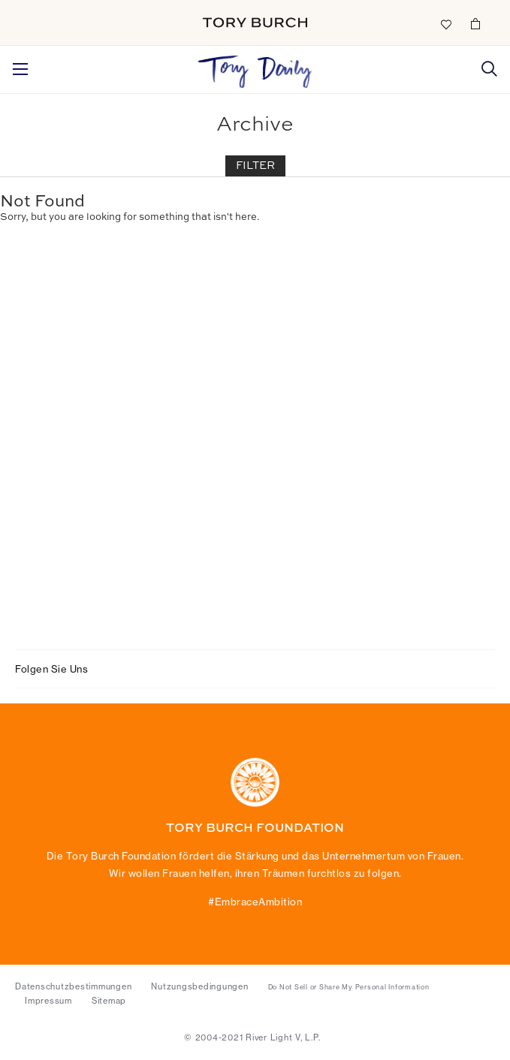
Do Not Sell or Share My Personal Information (349, 987)
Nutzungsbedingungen (199, 986)
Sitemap (109, 1000)
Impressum (48, 1000)
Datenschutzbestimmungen (73, 986)
